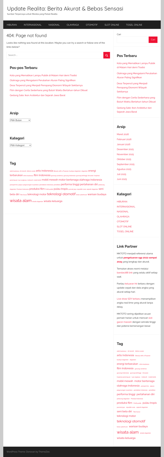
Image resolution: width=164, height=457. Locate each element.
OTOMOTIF (92, 24)
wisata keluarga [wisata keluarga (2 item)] (53, 201)
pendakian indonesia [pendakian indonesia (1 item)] (46, 184)
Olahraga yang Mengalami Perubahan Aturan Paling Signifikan (43, 80)
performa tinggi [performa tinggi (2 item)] (70, 184)
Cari (119, 34)
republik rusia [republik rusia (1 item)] (81, 189)
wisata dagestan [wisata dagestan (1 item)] (37, 201)
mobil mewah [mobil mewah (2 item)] (50, 179)
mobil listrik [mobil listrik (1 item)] (37, 180)
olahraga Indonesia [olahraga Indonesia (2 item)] (90, 179)
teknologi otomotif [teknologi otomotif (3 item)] (61, 194)
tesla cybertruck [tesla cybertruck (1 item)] (81, 194)
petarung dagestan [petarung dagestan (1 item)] (123, 398)
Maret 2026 (123, 134)
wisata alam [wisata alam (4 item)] (21, 200)
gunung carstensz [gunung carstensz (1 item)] (57, 175)
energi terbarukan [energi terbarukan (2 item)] (127, 363)
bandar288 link (125, 272)
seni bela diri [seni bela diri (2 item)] (124, 411)
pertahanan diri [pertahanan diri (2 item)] (89, 184)
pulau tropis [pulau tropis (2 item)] (61, 188)
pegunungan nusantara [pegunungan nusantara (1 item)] (31, 184)
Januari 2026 (123, 144)
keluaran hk (131, 283)
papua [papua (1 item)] (20, 184)
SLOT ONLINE (112, 24)
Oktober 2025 (124, 159)
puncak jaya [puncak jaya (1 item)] (72, 189)
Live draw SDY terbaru (128, 298)
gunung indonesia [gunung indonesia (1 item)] (69, 175)
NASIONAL (54, 24)
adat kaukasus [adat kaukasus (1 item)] (14, 171)
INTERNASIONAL (33, 24)
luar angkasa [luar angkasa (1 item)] (22, 180)
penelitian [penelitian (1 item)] (57, 184)
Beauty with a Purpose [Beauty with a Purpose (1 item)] (61, 171)
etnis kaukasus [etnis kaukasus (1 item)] (28, 175)
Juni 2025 (122, 179)
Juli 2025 (121, 174)
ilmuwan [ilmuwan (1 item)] (91, 175)
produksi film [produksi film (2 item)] (37, 188)
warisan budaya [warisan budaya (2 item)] (97, 194)
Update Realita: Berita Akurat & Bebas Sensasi (65, 8)
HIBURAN (12, 24)
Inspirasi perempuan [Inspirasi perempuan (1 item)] (123, 377)
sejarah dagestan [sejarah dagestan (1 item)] (92, 189)
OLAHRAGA (73, 24)
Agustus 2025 (124, 169)
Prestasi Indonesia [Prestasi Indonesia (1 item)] (23, 189)
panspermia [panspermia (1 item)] (14, 184)
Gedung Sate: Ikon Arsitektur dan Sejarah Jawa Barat (37, 95)
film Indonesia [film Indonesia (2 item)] (42, 175)
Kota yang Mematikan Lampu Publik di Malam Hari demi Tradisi (43, 75)
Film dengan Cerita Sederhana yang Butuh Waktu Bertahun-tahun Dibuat (48, 90)
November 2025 (125, 154)
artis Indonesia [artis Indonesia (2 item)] (44, 170)
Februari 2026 (124, 139)
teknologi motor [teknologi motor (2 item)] (37, 194)
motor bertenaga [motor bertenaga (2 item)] (68, 179)
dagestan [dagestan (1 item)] (84, 171)
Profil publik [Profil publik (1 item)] (49, 189)
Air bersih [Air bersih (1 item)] (23, 171)
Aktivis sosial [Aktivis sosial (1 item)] (31, 171)
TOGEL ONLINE (134, 24)
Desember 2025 (125, 149)
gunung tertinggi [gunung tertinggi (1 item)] (81, 175)
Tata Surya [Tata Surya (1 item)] (23, 194)
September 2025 (125, 164)
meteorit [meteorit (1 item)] (30, 180)
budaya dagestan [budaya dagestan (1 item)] (75, 171)
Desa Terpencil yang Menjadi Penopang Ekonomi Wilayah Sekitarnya (46, 85)
